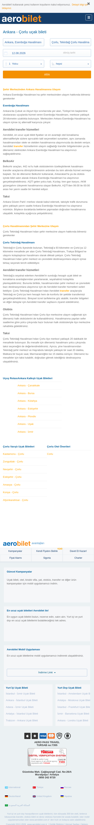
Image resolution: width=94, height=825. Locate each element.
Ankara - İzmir (25, 431)
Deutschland (12, 796)
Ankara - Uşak (25, 424)
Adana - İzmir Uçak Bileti (19, 707)
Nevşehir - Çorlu (12, 469)
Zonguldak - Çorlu (13, 461)
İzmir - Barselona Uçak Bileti (73, 713)
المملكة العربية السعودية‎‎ (17, 805)
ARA (47, 74)
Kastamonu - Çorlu (13, 453)
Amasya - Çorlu (11, 484)
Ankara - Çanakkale (29, 385)
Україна (66, 796)
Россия (66, 787)
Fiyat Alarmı (16, 558)
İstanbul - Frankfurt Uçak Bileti (74, 707)
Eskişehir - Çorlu (12, 476)
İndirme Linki (47, 672)
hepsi (59, 63)
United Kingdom (42, 796)
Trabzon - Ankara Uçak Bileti (22, 720)
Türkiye (38, 787)
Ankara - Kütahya (27, 400)
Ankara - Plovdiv (27, 416)
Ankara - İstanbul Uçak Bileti (22, 700)
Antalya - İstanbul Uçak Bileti (22, 713)
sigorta (47, 558)
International (12, 787)
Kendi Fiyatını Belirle (49, 550)
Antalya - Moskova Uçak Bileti (74, 700)
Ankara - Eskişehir (28, 408)
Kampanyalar (15, 551)
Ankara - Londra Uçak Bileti (72, 720)
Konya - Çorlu (10, 492)
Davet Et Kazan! (78, 551)
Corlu (50, 453)
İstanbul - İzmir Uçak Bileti (20, 693)
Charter (78, 558)
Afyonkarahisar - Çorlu (15, 500)
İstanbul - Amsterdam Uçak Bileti (75, 693)
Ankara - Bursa (26, 393)
